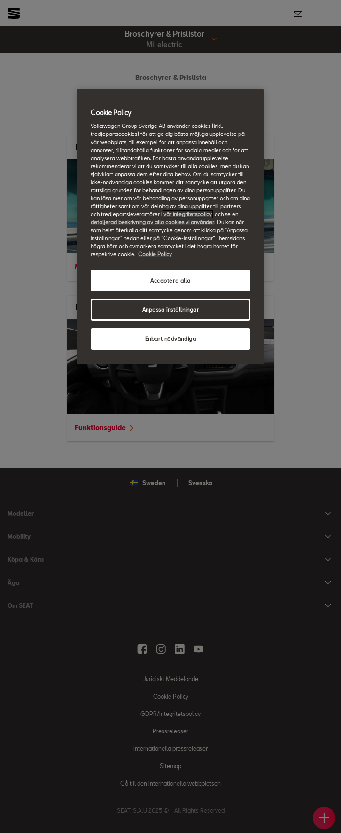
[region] (170, 226)
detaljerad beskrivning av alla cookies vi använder (152, 222)
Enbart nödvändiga (170, 339)
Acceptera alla (170, 280)
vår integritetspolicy (187, 214)
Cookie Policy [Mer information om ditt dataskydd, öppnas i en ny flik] (155, 254)
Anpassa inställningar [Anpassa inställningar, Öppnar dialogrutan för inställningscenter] (170, 309)
